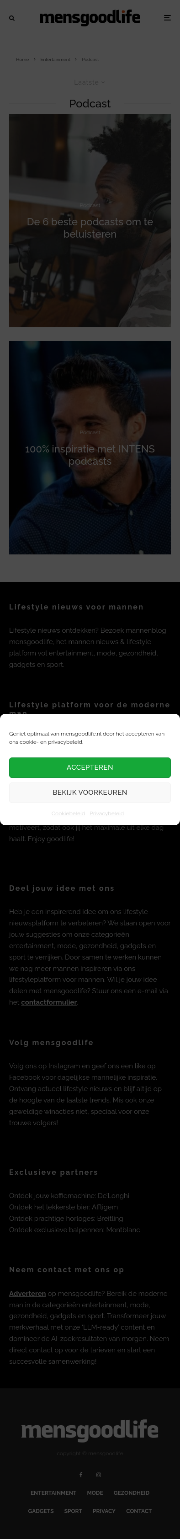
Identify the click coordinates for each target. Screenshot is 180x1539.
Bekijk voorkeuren (90, 792)
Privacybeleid (107, 813)
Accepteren (90, 767)
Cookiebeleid (68, 813)
